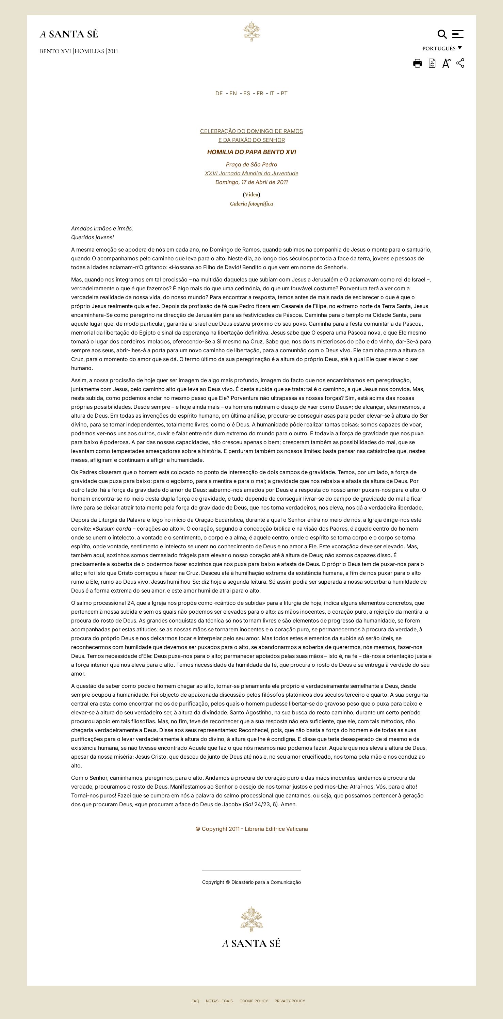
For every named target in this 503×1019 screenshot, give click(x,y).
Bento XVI (56, 51)
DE (219, 93)
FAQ (195, 1001)
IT (272, 93)
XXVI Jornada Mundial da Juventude (251, 173)
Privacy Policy (290, 1001)
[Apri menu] (457, 34)
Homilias (90, 51)
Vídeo (251, 194)
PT (284, 93)
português (439, 50)
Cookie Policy (254, 1001)
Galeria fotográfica (251, 204)
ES (246, 93)
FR (260, 93)
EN (233, 93)
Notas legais (219, 1001)
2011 (113, 51)
